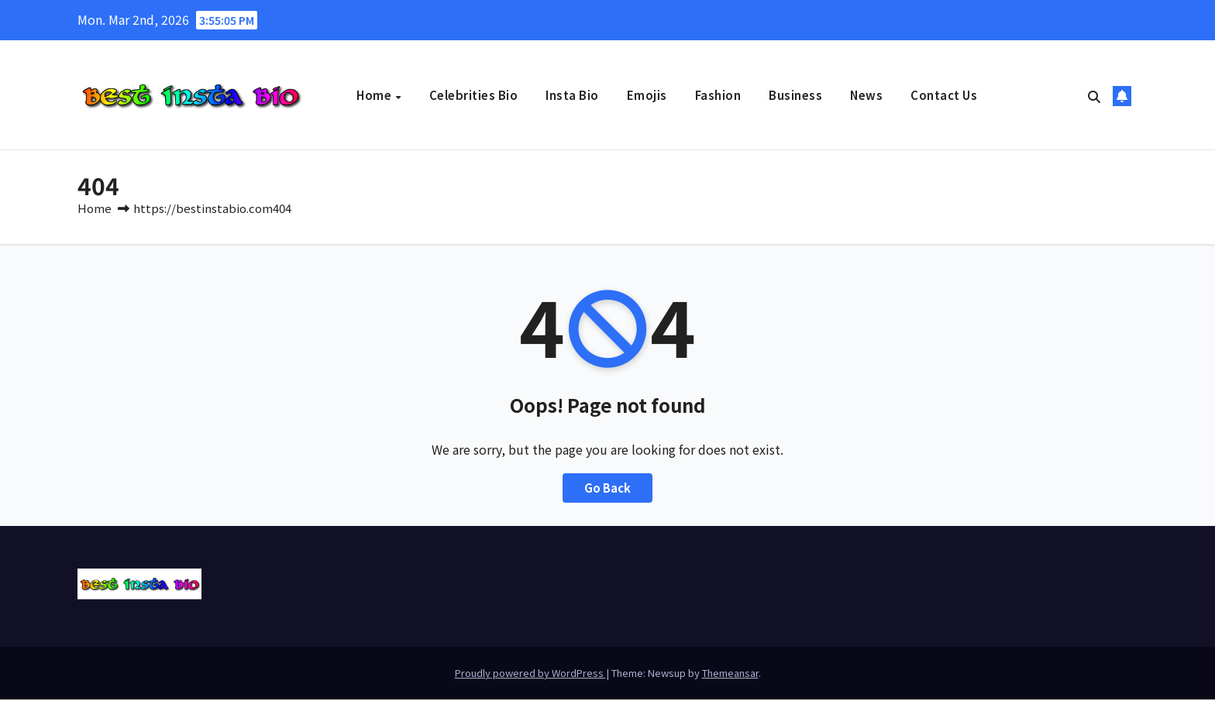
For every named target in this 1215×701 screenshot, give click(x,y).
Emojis (647, 95)
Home (375, 95)
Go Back (608, 489)
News (866, 95)
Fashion (718, 95)
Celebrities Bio (473, 95)
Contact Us (943, 95)
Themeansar (730, 674)
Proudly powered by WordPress (530, 674)
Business (795, 95)
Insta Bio (572, 95)
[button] (1094, 96)
